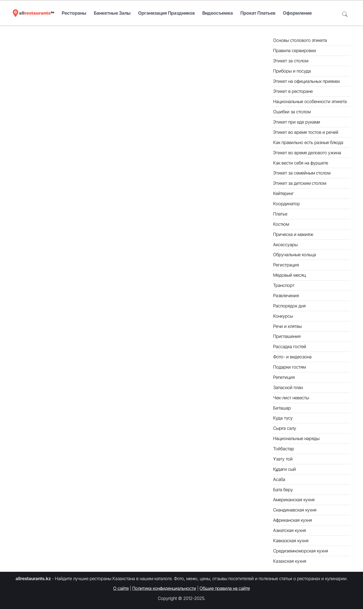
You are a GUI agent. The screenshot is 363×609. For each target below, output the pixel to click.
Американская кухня (294, 499)
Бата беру (283, 489)
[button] (344, 13)
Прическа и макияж (293, 234)
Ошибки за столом (292, 111)
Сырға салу (284, 428)
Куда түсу (283, 418)
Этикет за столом (290, 61)
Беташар (282, 408)
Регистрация (286, 265)
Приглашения (287, 336)
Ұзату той (283, 459)
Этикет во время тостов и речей (305, 132)
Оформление (297, 13)
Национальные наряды (296, 438)
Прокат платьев (257, 13)
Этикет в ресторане (293, 91)
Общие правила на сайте (225, 588)
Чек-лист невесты (291, 397)
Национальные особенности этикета (310, 101)
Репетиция (284, 377)
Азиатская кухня (289, 530)
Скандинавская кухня (294, 510)
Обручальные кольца (294, 254)
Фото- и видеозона (292, 357)
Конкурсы (283, 316)
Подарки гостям (289, 367)
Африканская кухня (292, 520)
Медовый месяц (289, 275)
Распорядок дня (289, 306)
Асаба (279, 479)
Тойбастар (283, 448)
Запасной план (288, 387)
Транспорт (283, 285)
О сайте (121, 588)
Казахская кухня (289, 561)
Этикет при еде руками (296, 122)
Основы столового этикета (300, 40)
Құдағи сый (284, 469)
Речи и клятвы (287, 326)
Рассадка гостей (289, 346)
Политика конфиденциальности (164, 588)
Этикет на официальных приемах (306, 81)
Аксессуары (285, 244)
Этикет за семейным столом (301, 173)
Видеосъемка (217, 13)
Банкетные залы (112, 13)
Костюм (281, 224)
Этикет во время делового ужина (307, 152)
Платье (280, 214)
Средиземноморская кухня (300, 551)
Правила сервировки (294, 50)
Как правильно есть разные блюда (308, 142)
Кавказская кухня (291, 540)
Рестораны (74, 13)
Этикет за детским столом (299, 183)
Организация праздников (166, 13)
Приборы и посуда (292, 71)
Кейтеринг (283, 193)
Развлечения (286, 295)
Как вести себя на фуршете (300, 163)
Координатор (286, 203)
